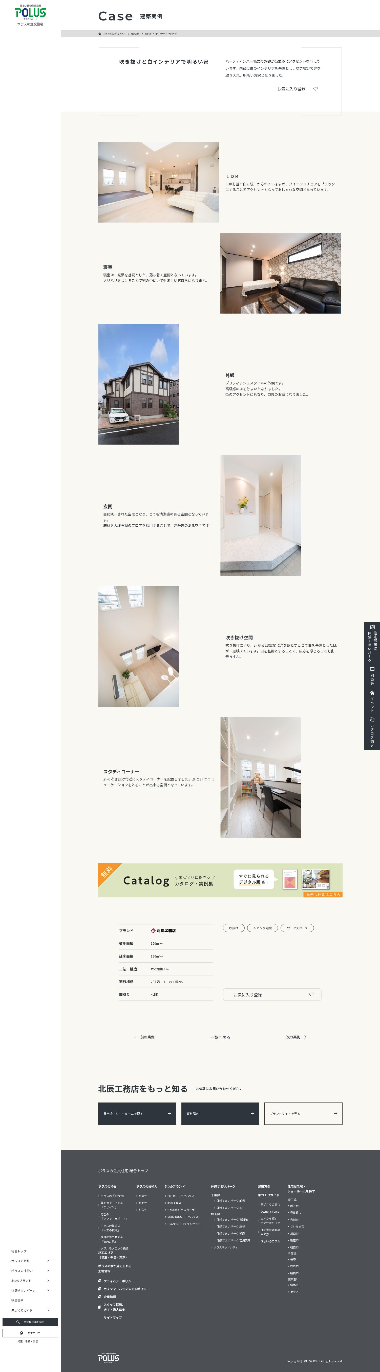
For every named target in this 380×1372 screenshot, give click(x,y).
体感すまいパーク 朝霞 (231, 1233)
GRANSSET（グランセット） (185, 1224)
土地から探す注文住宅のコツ (270, 1220)
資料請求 (220, 1113)
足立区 (294, 1292)
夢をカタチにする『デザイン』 (112, 1205)
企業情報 (110, 1296)
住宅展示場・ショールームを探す (301, 1188)
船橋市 (294, 1273)
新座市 (294, 1240)
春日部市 (295, 1212)
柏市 (293, 1259)
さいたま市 (297, 1226)
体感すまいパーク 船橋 (231, 1200)
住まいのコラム (270, 1241)
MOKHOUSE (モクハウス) (183, 1217)
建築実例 (17, 1300)
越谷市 (294, 1206)
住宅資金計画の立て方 (270, 1232)
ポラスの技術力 (146, 1186)
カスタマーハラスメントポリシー (126, 1289)
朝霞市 (294, 1247)
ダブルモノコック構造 (115, 1248)
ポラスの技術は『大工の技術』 (110, 1227)
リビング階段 (263, 928)
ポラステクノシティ (226, 1247)
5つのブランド (175, 1186)
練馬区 (294, 1285)
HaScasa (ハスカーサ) (181, 1210)
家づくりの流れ (270, 1204)
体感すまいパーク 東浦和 (232, 1219)
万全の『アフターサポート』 (115, 1216)
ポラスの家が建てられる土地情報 (115, 1268)
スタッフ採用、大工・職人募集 (114, 1306)
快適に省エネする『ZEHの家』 (112, 1239)
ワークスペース (297, 928)
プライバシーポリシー (119, 1281)
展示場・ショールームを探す (137, 1113)
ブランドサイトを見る (303, 1113)
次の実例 (296, 1036)
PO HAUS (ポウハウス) (181, 1196)
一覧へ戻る (220, 1037)
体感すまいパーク (223, 1186)
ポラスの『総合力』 (113, 1196)
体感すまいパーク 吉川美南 (233, 1240)
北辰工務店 (174, 1203)
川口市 (294, 1233)
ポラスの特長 (107, 1186)
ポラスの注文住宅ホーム (114, 33)
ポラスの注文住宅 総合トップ (123, 1170)
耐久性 (143, 1210)
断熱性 (143, 1203)
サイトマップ (113, 1317)
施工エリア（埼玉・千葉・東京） (113, 1254)
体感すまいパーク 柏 (229, 1208)
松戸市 (294, 1266)
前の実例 (144, 1036)
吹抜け (233, 928)
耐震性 (143, 1196)
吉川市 (294, 1219)
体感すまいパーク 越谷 (231, 1226)
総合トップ (19, 1251)
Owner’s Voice (270, 1211)
